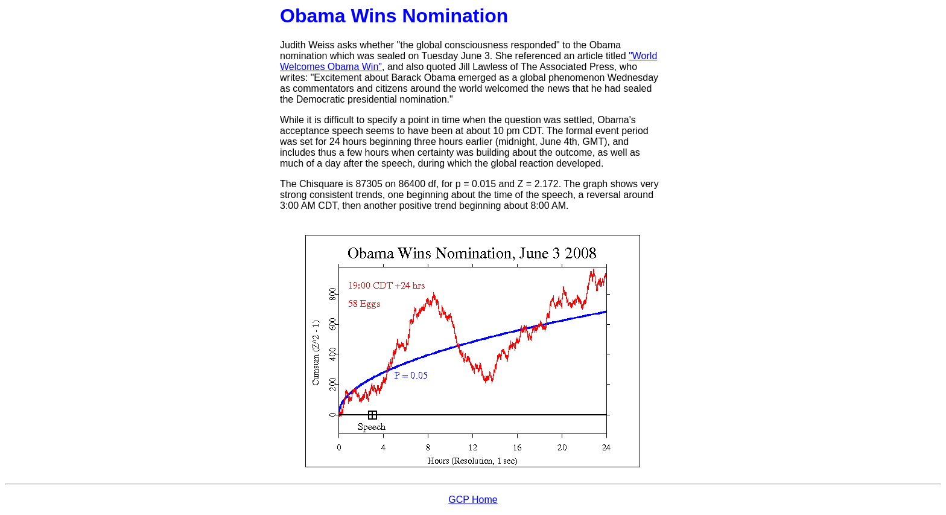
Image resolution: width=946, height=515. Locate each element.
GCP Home (473, 499)
